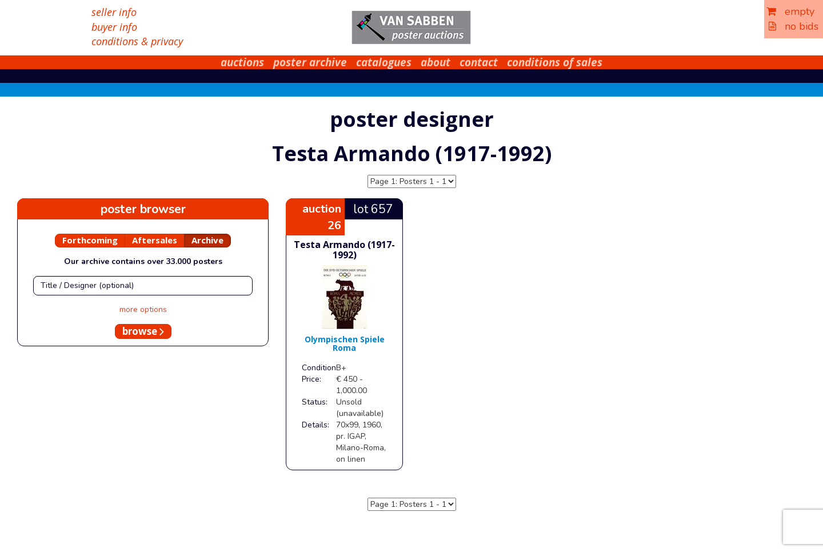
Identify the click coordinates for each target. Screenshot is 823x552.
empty (790, 11)
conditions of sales (554, 62)
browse (143, 331)
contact (479, 62)
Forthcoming (90, 240)
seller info (114, 12)
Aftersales (154, 240)
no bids (793, 26)
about (435, 62)
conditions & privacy (137, 41)
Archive (207, 240)
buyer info (114, 27)
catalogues (384, 62)
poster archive (310, 62)
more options (143, 309)
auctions (242, 62)
